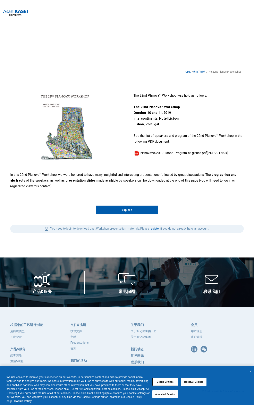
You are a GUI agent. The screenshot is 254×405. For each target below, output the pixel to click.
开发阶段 (16, 337)
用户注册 (196, 331)
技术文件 (76, 331)
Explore (127, 210)
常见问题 (137, 356)
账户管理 (196, 337)
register (155, 228)
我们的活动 (199, 71)
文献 (73, 337)
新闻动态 (137, 349)
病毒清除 (16, 355)
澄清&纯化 (17, 361)
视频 (73, 348)
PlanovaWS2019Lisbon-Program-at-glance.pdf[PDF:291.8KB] (184, 153)
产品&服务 (18, 349)
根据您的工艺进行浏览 (26, 325)
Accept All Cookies (165, 395)
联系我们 (137, 362)
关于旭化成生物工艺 (143, 331)
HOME (187, 71)
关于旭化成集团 (141, 337)
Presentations (79, 342)
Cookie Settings (165, 383)
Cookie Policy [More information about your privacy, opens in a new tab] (23, 402)
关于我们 (137, 325)
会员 (194, 325)
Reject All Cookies (193, 383)
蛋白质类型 (17, 331)
